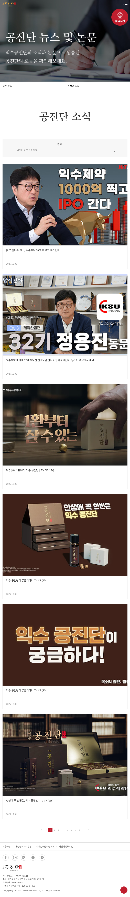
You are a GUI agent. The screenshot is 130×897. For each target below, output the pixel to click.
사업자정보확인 (66, 846)
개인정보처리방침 (23, 846)
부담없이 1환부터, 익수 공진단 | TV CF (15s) (30, 470)
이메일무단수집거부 (45, 846)
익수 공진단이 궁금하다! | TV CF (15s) (26, 580)
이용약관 (7, 846)
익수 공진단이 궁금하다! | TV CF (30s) (26, 690)
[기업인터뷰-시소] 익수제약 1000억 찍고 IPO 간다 (33, 250)
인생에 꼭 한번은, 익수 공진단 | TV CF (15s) (29, 800)
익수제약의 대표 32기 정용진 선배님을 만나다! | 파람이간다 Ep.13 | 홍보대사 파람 (50, 360)
